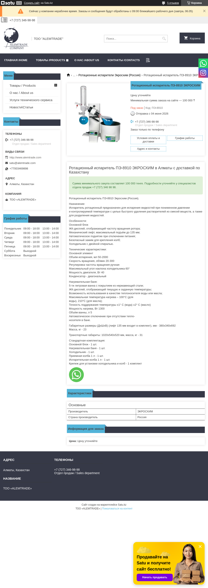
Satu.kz (122, 504)
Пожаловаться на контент (117, 508)
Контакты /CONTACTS (124, 60)
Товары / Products (23, 85)
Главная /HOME (15, 60)
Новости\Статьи (21, 107)
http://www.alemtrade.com (25, 157)
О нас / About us (21, 93)
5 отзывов (173, 2)
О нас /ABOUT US (86, 60)
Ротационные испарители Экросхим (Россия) (110, 75)
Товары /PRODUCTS (50, 60)
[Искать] (164, 38)
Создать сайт (32, 2)
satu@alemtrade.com (22, 163)
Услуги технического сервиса (31, 100)
